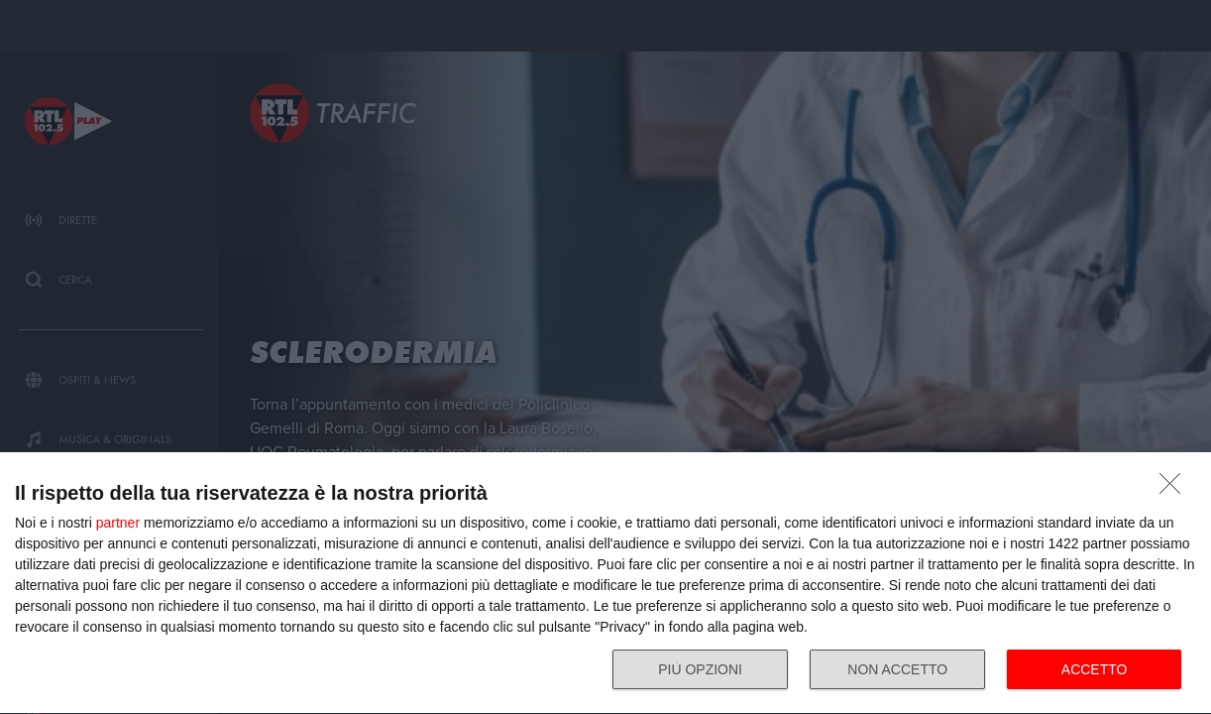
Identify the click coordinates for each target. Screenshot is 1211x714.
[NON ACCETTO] (1175, 489)
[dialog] (605, 583)
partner (118, 523)
